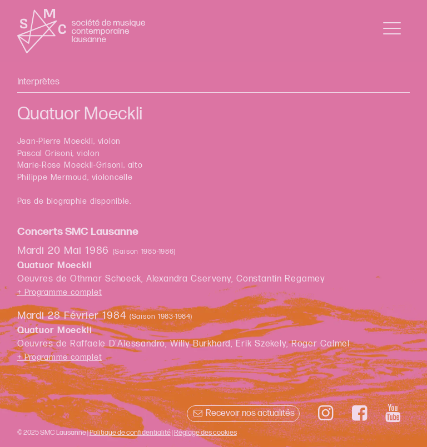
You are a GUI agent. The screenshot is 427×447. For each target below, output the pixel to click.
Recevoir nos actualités (243, 413)
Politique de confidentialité (130, 432)
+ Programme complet (59, 292)
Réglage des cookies (205, 432)
